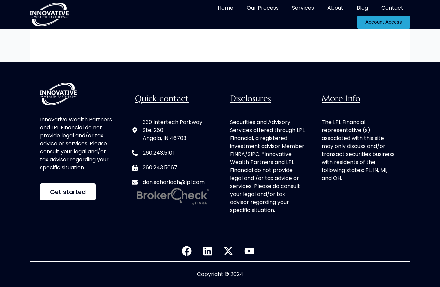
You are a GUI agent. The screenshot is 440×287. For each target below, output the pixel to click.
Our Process (263, 8)
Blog (362, 8)
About (335, 8)
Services (303, 8)
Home (225, 8)
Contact (392, 8)
